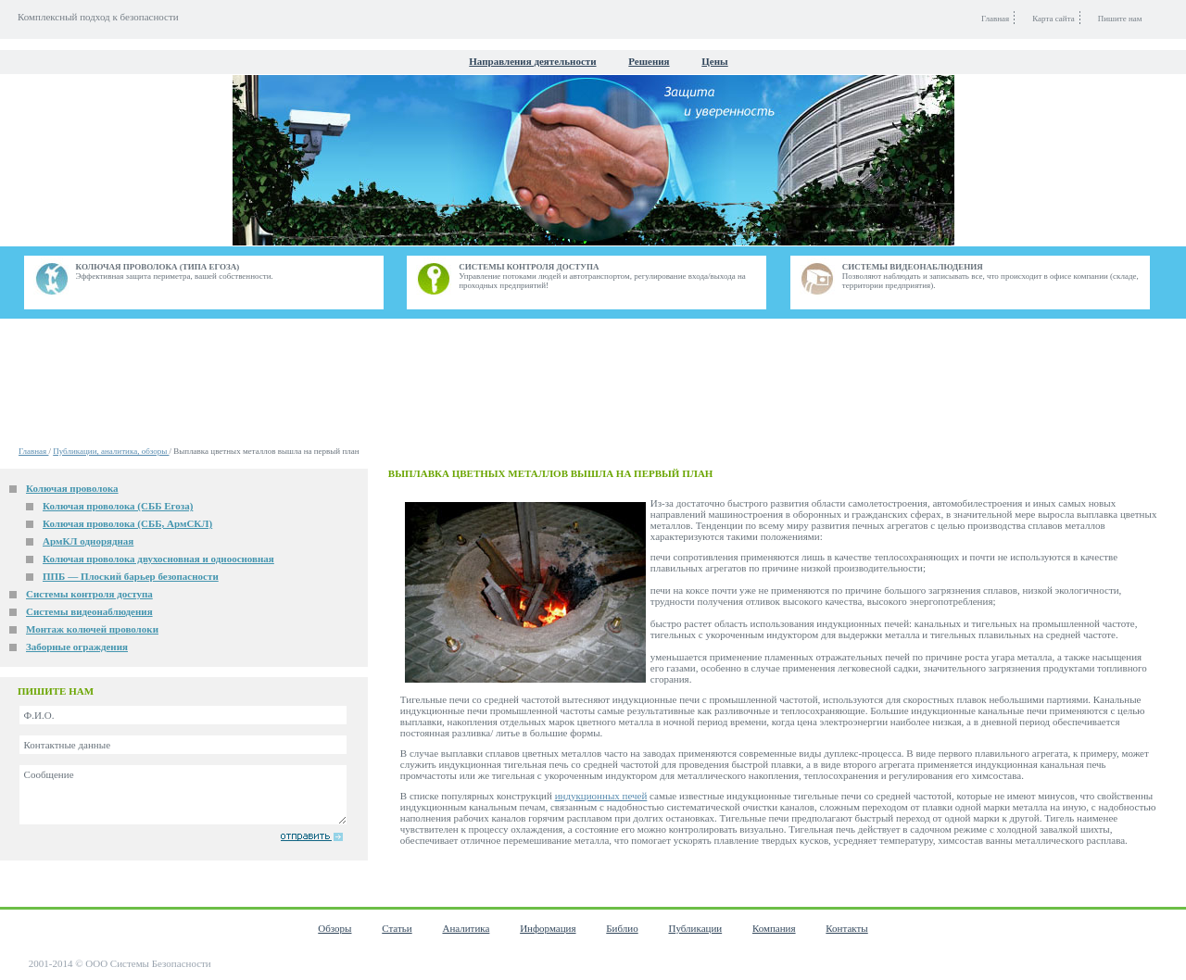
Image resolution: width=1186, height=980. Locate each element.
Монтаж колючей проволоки (92, 628)
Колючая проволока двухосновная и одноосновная (158, 558)
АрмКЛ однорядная (88, 541)
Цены (714, 61)
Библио (621, 928)
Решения (648, 61)
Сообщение (183, 794)
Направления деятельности (532, 61)
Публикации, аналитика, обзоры (111, 451)
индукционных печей (601, 795)
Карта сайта (1053, 18)
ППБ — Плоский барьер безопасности (131, 576)
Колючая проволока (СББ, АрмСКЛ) (127, 523)
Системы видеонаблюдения (89, 611)
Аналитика (465, 928)
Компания (774, 928)
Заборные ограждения (77, 646)
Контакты (846, 928)
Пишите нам (1120, 18)
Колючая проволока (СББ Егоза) (118, 505)
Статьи (396, 928)
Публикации (695, 928)
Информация (547, 928)
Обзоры (334, 928)
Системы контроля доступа (89, 593)
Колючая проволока (72, 488)
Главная (33, 451)
